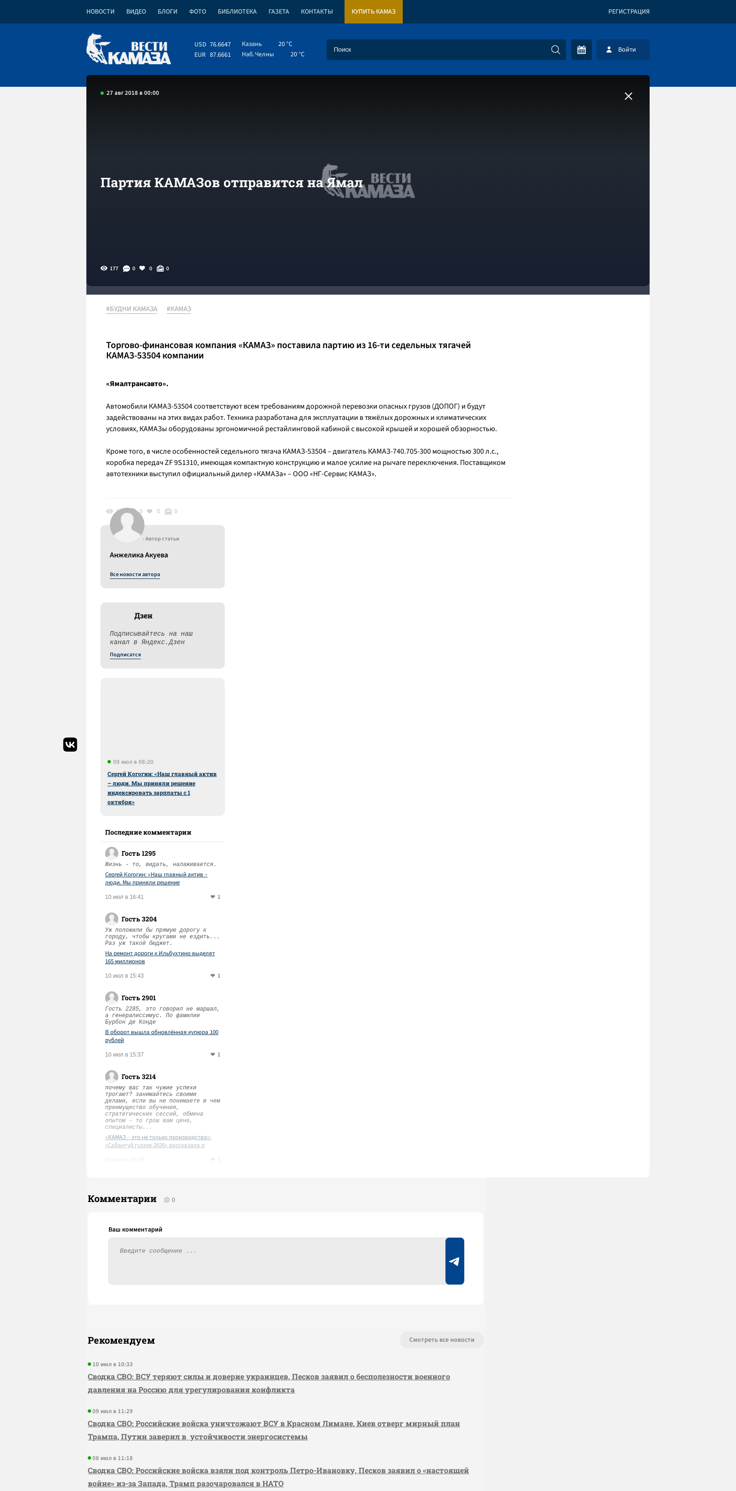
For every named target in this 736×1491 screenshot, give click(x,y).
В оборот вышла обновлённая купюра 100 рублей (572, 781)
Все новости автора (546, 319)
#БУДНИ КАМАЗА (135, 309)
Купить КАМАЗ (374, 11)
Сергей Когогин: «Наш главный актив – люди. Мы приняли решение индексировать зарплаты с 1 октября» (573, 532)
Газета (278, 11)
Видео (136, 11)
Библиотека (237, 11)
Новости (100, 11)
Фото (197, 11)
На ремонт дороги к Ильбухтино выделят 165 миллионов (571, 702)
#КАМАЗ (182, 309)
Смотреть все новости (396, 1091)
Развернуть (368, 1428)
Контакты (317, 11)
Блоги (167, 11)
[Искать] (555, 49)
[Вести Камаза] (128, 49)
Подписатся (536, 399)
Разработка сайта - (614, 1464)
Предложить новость (556, 1122)
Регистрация (629, 11)
